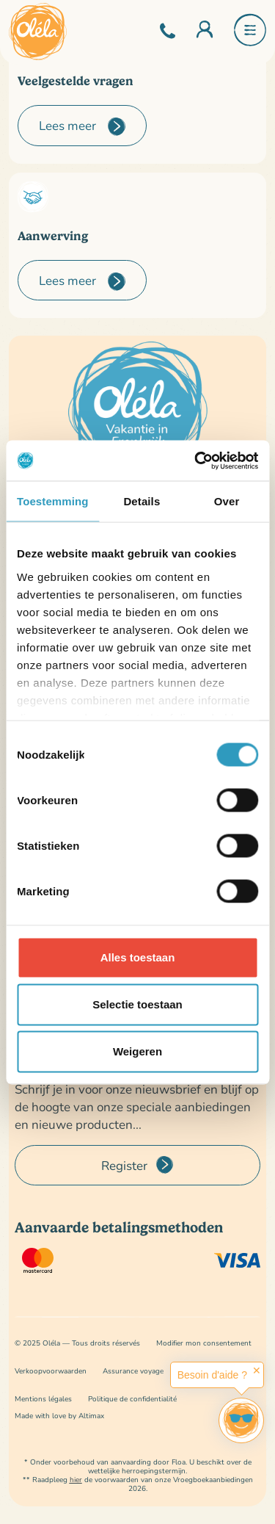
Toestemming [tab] (53, 501)
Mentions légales (43, 1399)
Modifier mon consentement (204, 1343)
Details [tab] (141, 501)
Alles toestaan (137, 957)
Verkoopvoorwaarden (51, 1371)
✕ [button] (256, 1370)
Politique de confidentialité (132, 1399)
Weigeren (137, 1051)
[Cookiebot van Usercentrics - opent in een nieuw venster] (195, 460)
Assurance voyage (133, 1371)
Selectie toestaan (137, 1004)
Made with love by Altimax (59, 1415)
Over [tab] (227, 501)
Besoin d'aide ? (212, 1375)
